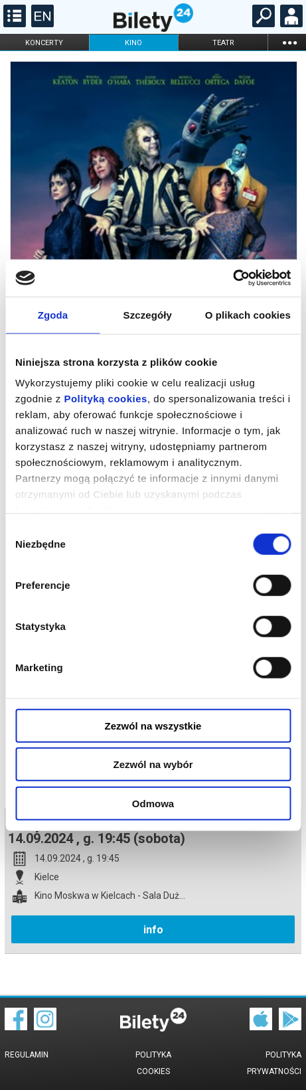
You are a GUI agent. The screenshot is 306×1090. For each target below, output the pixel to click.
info (153, 929)
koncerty (44, 43)
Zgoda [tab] (53, 314)
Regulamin (26, 1054)
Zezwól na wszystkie (153, 725)
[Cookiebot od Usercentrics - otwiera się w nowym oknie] (233, 278)
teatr (223, 43)
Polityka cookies (153, 1063)
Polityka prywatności (274, 1063)
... (289, 42)
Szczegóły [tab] (147, 314)
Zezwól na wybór (152, 764)
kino (133, 43)
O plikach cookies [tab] (248, 314)
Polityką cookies (105, 398)
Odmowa (153, 803)
